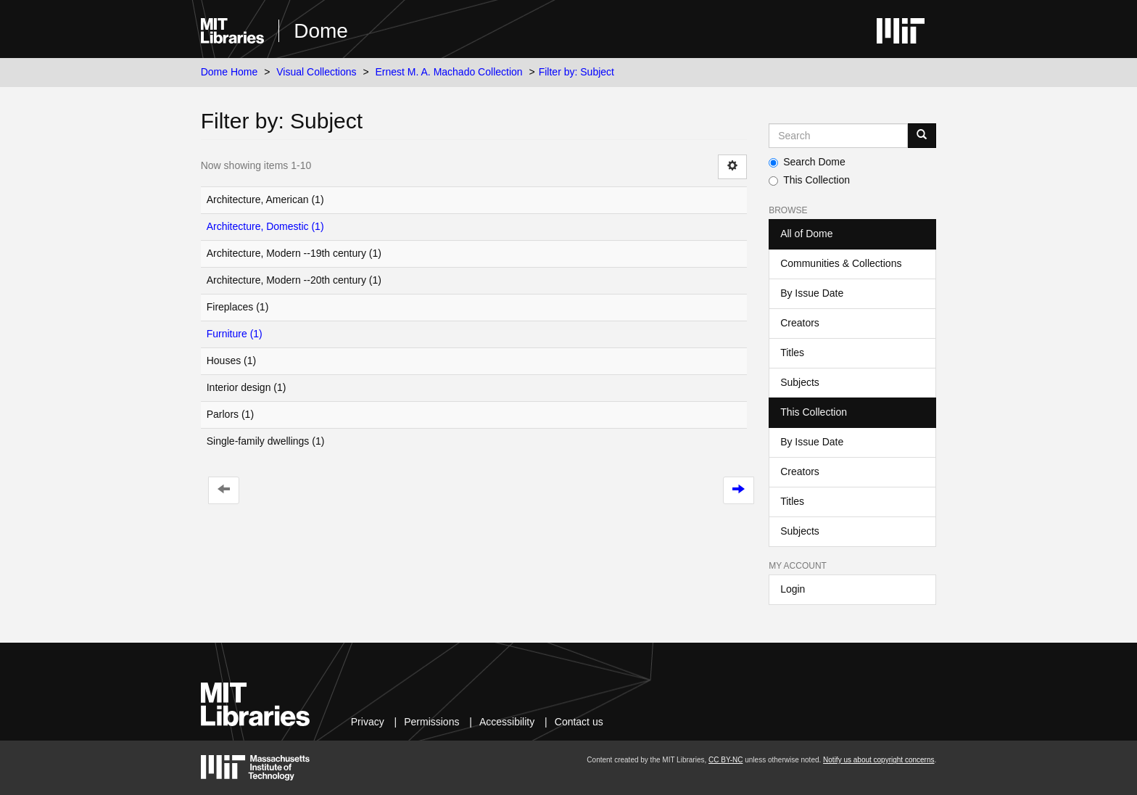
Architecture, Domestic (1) (265, 226)
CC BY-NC (725, 760)
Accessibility (506, 722)
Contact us (579, 722)
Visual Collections (316, 72)
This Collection (809, 180)
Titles (792, 352)
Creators (799, 323)
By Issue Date (811, 293)
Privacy (367, 722)
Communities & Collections (840, 263)
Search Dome (807, 162)
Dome (321, 31)
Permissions (431, 722)
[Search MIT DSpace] (838, 135)
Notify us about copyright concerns (878, 760)
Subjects (799, 382)
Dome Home (229, 72)
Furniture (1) (234, 333)
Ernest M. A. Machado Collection (449, 72)
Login (792, 589)
